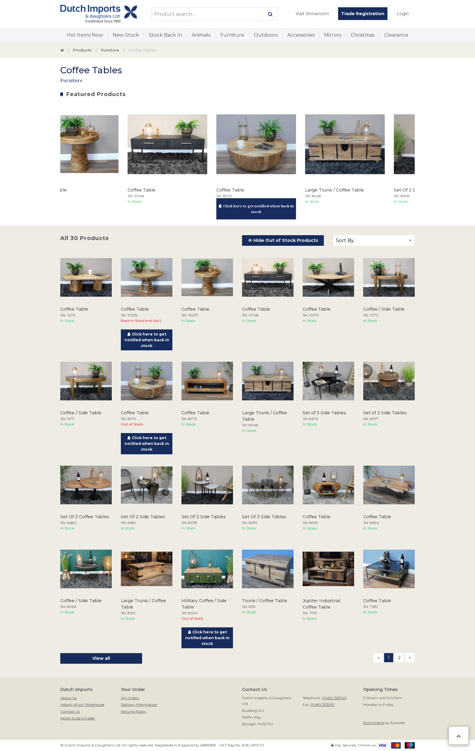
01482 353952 (322, 704)
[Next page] (409, 657)
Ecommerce (373, 722)
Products (82, 50)
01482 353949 (334, 698)
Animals (201, 35)
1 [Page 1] (389, 657)
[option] (87, 154)
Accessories (300, 35)
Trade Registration (362, 13)
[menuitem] (312, 13)
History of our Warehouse (82, 704)
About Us (68, 698)
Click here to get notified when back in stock (265, 209)
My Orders (130, 698)
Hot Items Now (85, 35)
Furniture (232, 35)
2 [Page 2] (399, 657)
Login (403, 13)
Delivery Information (139, 704)
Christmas (362, 35)
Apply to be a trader (77, 718)
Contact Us (70, 711)
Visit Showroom (312, 13)
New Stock (126, 35)
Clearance (396, 35)
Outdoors (265, 35)
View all (101, 658)
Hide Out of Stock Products (283, 240)
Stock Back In (165, 35)
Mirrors (332, 35)
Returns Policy (133, 711)
